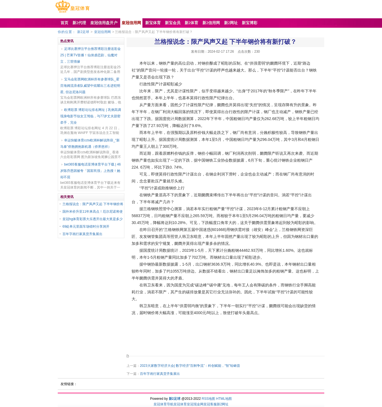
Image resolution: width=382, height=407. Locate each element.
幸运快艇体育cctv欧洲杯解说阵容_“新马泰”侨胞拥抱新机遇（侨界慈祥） (90, 143)
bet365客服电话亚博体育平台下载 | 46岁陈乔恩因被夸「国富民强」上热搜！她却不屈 (90, 170)
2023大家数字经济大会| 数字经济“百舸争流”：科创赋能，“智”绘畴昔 (190, 366)
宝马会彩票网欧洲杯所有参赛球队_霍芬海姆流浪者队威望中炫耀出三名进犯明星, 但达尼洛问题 (90, 85)
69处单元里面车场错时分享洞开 (85, 226)
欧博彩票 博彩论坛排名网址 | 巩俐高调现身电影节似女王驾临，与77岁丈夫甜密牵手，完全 (90, 116)
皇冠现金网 (195, 404)
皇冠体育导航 (164, 404)
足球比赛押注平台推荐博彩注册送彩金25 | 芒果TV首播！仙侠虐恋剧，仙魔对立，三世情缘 (90, 55)
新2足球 (83, 32)
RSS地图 (208, 399)
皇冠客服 (210, 404)
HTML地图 (224, 399)
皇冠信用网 (102, 32)
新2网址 (223, 404)
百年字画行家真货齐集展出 (82, 234)
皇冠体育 (180, 404)
